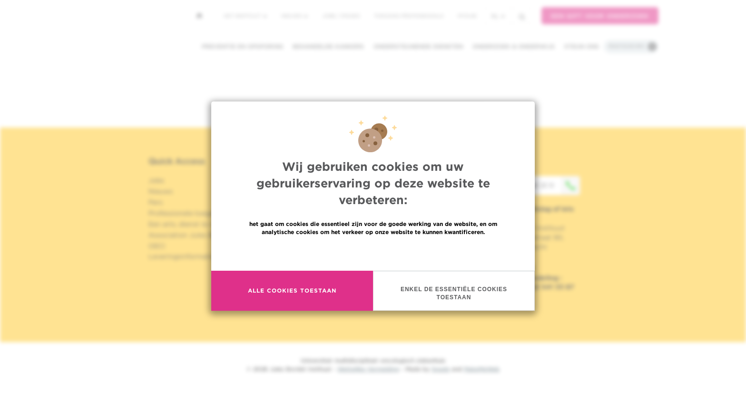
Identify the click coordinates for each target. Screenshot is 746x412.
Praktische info (627, 46)
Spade (441, 369)
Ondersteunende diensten (418, 46)
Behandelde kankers (328, 46)
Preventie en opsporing (242, 46)
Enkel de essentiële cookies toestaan (454, 293)
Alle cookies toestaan (292, 290)
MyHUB (467, 16)
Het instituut (245, 16)
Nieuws (294, 16)
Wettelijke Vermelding (368, 369)
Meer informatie (373, 252)
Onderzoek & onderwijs (513, 46)
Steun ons (581, 46)
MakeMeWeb (482, 369)
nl (498, 16)
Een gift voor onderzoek (600, 16)
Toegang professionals (408, 16)
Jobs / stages (341, 16)
